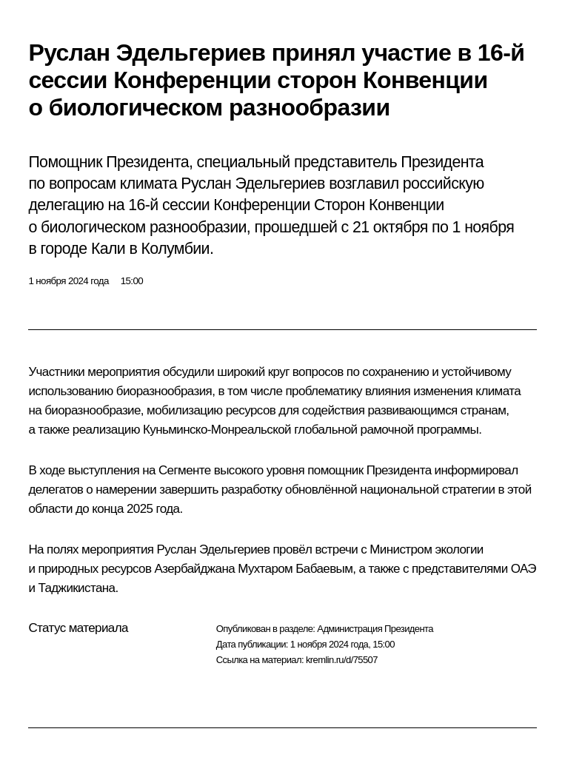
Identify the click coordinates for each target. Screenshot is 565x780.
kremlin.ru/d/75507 (342, 659)
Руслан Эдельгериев (213, 549)
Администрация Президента (375, 628)
